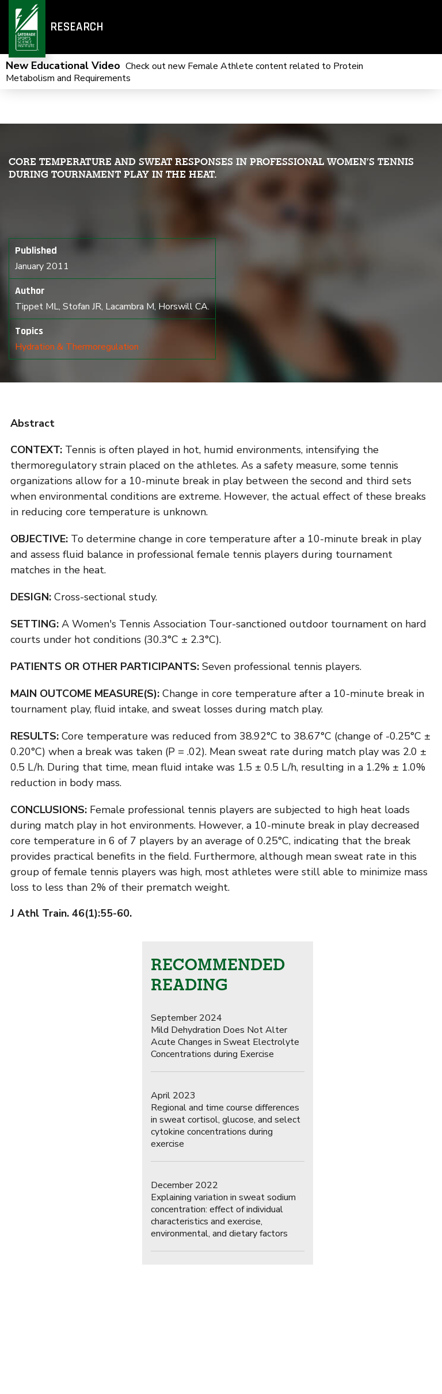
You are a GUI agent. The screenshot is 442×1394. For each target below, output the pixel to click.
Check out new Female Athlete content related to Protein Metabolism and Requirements (184, 72)
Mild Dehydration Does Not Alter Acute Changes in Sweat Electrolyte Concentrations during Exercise (225, 1036)
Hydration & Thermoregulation (77, 346)
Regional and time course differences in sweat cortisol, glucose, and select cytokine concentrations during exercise (225, 1119)
